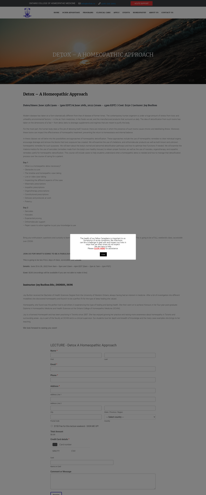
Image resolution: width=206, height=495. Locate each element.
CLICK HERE (99, 249)
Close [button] (103, 254)
